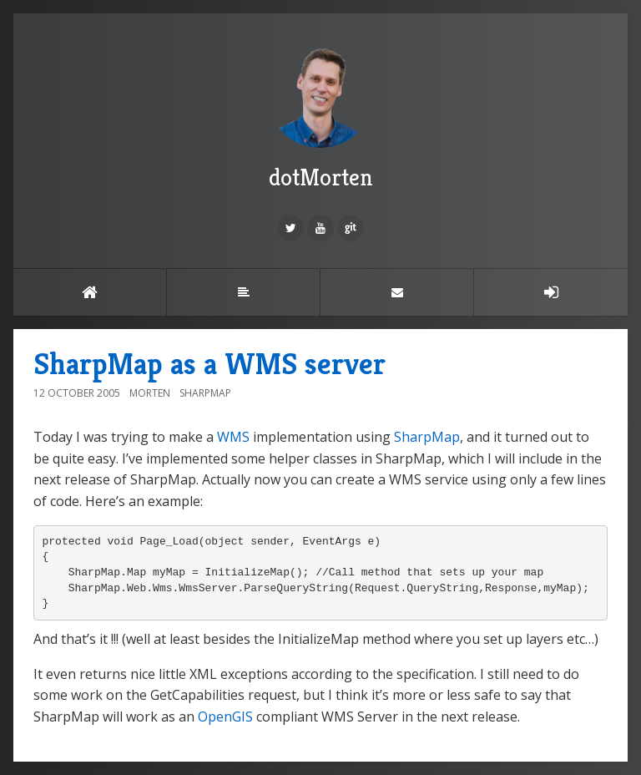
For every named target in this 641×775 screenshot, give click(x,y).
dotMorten (320, 116)
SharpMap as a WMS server (209, 363)
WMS (233, 437)
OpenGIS (225, 716)
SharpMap (205, 393)
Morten (149, 393)
